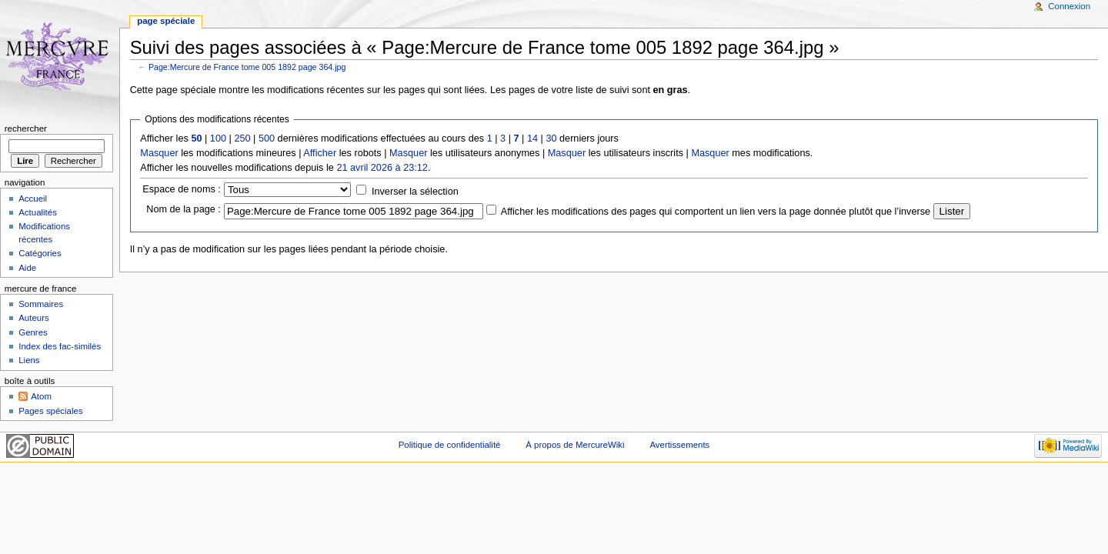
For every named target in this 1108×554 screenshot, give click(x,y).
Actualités (37, 212)
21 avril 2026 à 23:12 (382, 167)
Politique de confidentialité (450, 444)
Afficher (319, 153)
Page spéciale (166, 20)
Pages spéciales (50, 411)
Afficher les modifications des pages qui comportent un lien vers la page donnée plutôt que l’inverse (715, 211)
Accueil (32, 198)
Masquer (159, 153)
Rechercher (26, 128)
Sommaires (40, 304)
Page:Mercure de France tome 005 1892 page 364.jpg (247, 67)
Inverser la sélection (415, 191)
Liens (28, 360)
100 (218, 138)
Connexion (1069, 6)
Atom (41, 396)
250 (242, 138)
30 (551, 138)
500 (267, 138)
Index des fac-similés (59, 346)
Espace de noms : (181, 189)
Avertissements (679, 444)
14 (532, 138)
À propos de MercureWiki (575, 444)
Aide (27, 267)
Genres (33, 332)
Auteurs (33, 317)
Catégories (39, 253)
